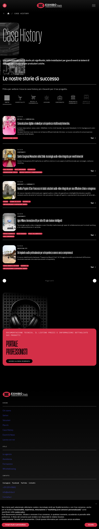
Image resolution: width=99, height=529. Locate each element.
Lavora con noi (9, 439)
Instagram (6, 483)
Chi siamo (7, 410)
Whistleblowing (9, 468)
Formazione (8, 464)
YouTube (24, 483)
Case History (21, 13)
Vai (92, 138)
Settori (5, 415)
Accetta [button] (91, 525)
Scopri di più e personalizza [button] (15, 525)
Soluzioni (6, 420)
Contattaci (7, 497)
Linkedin (32, 483)
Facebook (15, 483)
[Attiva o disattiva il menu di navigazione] (93, 5)
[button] (96, 503)
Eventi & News (9, 435)
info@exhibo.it (9, 492)
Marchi (5, 425)
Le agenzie (7, 454)
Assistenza (7, 459)
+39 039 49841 (9, 487)
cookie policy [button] (20, 512)
